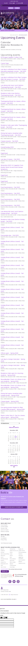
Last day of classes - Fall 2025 (10, 159)
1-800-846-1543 (14, 1)
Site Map (3, 536)
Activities (2, 552)
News (11, 557)
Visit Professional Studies (6, 543)
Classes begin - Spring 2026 (10, 401)
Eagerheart (4, 153)
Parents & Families (5, 531)
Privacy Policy (4, 539)
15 (19, 436)
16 (8, 438)
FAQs (2, 565)
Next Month (14, 465)
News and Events (14, 35)
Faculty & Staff (4, 528)
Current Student (4, 526)
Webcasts (20, 561)
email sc (5, 571)
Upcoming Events (23, 35)
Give (17, 8)
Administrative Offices (5, 553)
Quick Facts (12, 560)
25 (12, 439)
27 (15, 439)
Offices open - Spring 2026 (9, 353)
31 (13, 452)
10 (10, 436)
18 (12, 438)
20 (15, 438)
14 (17, 436)
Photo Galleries (13, 558)
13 (15, 436)
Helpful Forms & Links (14, 550)
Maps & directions (14, 594)
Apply (11, 8)
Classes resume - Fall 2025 (9, 141)
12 (13, 436)
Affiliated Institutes (4, 558)
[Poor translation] (5, 617)
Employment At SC (4, 563)
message (9, 594)
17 (10, 438)
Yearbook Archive (22, 563)
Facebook (9, 581)
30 (8, 440)
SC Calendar (18, 3)
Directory (11, 3)
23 (8, 439)
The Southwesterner (22, 552)
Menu (25, 12)
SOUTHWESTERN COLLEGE (10, 599)
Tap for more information (7, 30)
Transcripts (21, 555)
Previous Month (14, 427)
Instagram (18, 581)
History (11, 552)
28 (17, 439)
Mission (11, 555)
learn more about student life (14, 507)
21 (17, 438)
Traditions (20, 553)
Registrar (11, 563)
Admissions (3, 555)
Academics (3, 550)
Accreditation (4, 538)
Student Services (22, 550)
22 (19, 438)
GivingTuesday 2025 (7, 147)
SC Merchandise (13, 565)
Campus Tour (3, 562)
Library (11, 553)
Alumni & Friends (4, 529)
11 (15, 448)
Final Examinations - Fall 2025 (10, 187)
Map (5, 3)
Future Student (4, 525)
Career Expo (5, 63)
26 (13, 439)
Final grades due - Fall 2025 (10, 235)
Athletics (2, 560)
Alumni (2, 557)
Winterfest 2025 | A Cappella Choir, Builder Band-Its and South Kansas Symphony (12, 167)
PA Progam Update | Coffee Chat (11, 57)
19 (13, 438)
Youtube (14, 581)
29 (19, 439)
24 (10, 439)
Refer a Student (13, 562)
